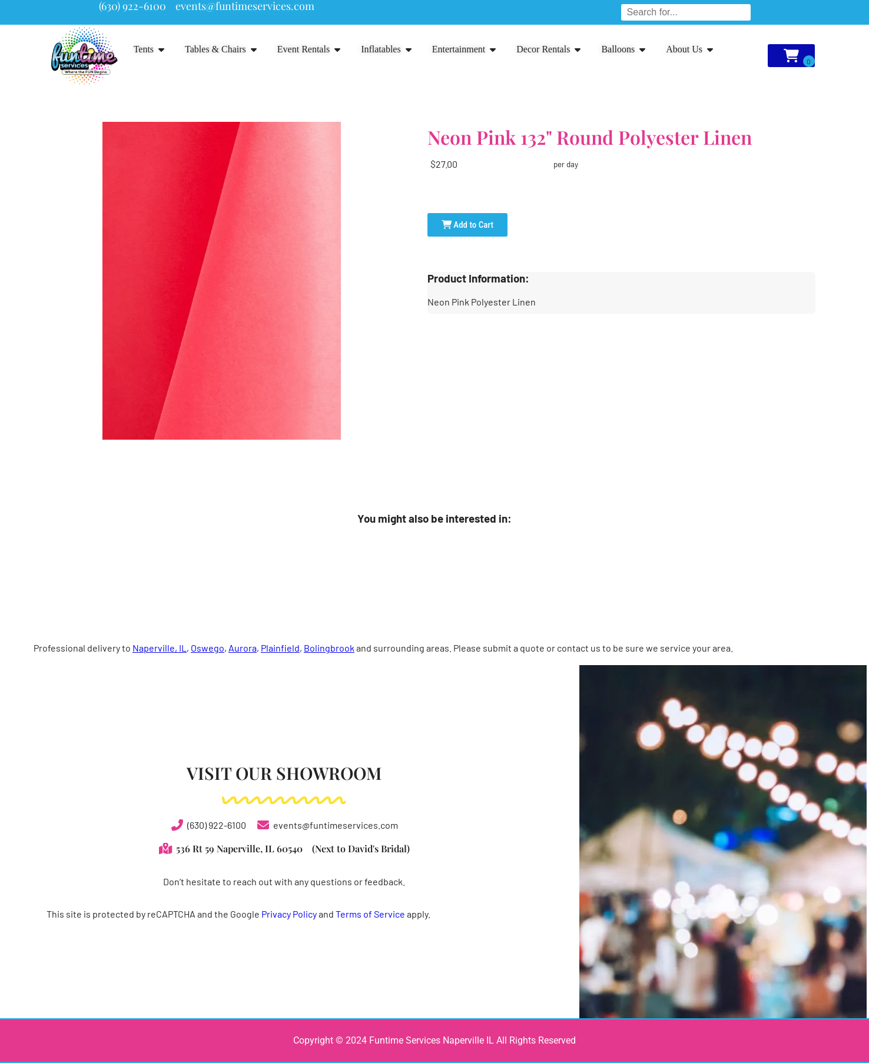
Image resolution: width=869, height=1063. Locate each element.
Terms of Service (370, 913)
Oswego (207, 647)
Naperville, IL (159, 647)
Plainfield (280, 647)
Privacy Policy (289, 913)
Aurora (242, 647)
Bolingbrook (329, 647)
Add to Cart (467, 225)
